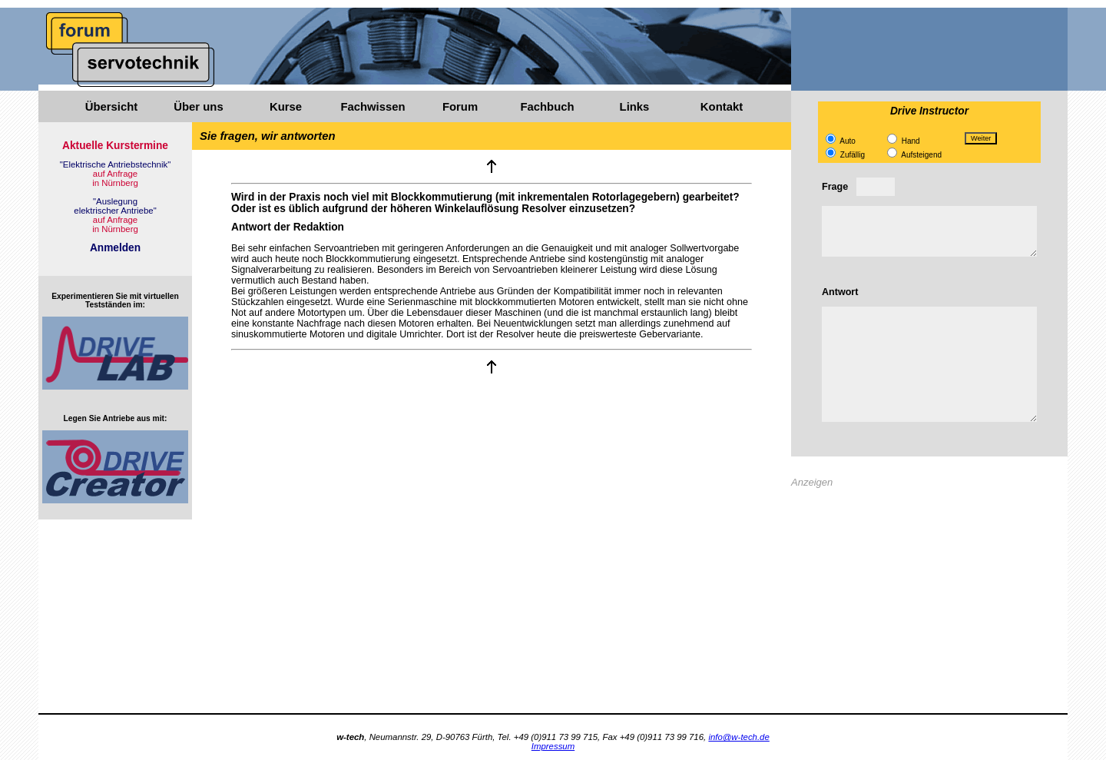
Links (635, 107)
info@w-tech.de (738, 737)
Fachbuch (547, 107)
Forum (460, 107)
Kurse (286, 107)
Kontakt (721, 107)
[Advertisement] (929, 605)
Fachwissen (372, 107)
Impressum (553, 746)
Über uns (198, 107)
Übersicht (111, 107)
